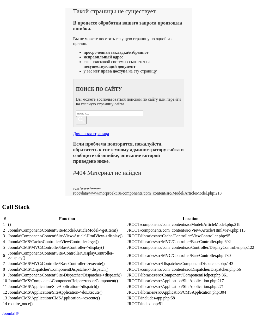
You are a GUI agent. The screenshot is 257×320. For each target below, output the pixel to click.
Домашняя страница (91, 133)
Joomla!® (10, 313)
